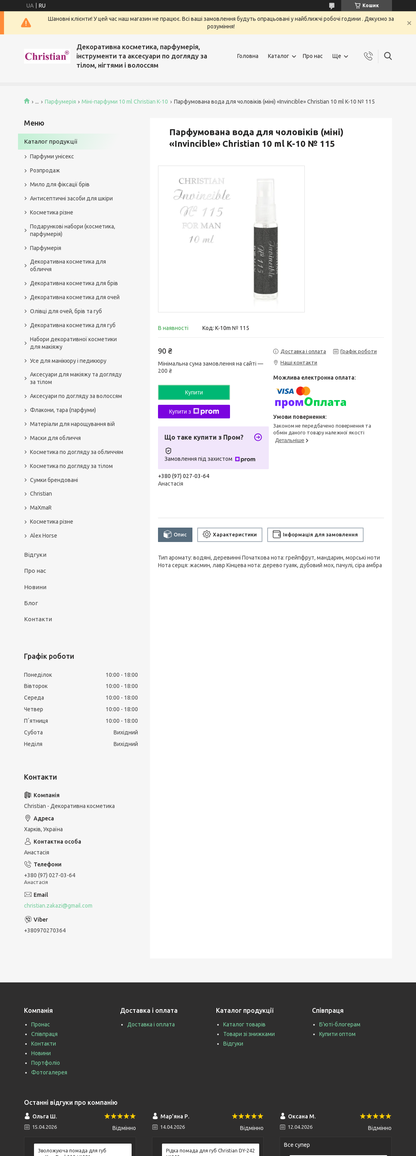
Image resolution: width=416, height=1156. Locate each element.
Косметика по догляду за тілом (71, 466)
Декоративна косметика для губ (73, 325)
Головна (247, 56)
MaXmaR (41, 507)
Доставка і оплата (151, 1024)
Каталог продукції (50, 141)
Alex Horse (43, 535)
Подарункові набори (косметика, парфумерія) (72, 230)
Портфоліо (45, 1063)
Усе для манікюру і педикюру (68, 361)
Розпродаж (45, 170)
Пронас (40, 1024)
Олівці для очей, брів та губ (66, 311)
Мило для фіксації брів (60, 184)
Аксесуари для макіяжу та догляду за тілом (76, 378)
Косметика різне (51, 212)
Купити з (194, 411)
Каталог (278, 56)
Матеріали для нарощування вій (72, 424)
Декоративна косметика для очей (75, 297)
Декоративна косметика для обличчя (68, 265)
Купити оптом (337, 1034)
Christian (41, 493)
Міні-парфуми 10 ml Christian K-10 (125, 101)
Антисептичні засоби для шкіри (71, 198)
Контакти (38, 619)
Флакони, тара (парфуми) (63, 410)
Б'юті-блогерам (339, 1024)
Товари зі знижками (249, 1034)
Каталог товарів (244, 1024)
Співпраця (44, 1034)
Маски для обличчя (55, 438)
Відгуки (35, 554)
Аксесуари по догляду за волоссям (76, 396)
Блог (31, 603)
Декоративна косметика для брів (74, 283)
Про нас (313, 56)
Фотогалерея (49, 1072)
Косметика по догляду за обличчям (76, 452)
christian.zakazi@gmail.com (58, 905)
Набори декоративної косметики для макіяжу (73, 343)
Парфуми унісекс (52, 156)
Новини (35, 587)
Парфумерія (60, 101)
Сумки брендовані (54, 480)
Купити (194, 392)
